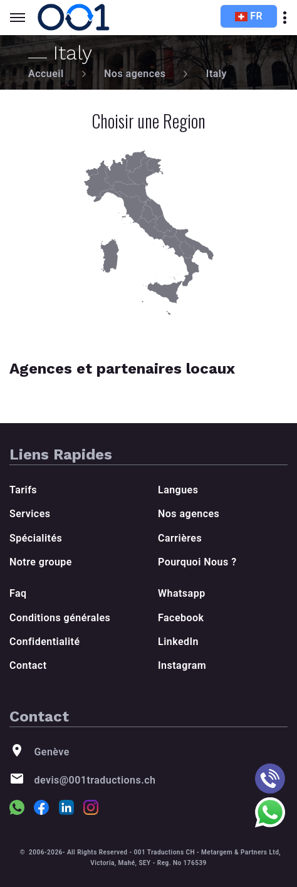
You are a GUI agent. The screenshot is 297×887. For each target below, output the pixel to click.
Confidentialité (44, 642)
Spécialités (35, 538)
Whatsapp (182, 593)
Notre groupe (40, 562)
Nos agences (134, 74)
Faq (18, 593)
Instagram (182, 665)
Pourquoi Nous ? (197, 562)
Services (29, 514)
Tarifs (23, 490)
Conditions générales (59, 618)
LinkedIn (178, 642)
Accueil (46, 74)
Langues (178, 490)
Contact (28, 665)
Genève (51, 752)
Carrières (180, 538)
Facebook (181, 618)
